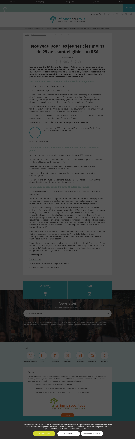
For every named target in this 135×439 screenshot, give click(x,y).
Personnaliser (69, 434)
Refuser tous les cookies (91, 434)
